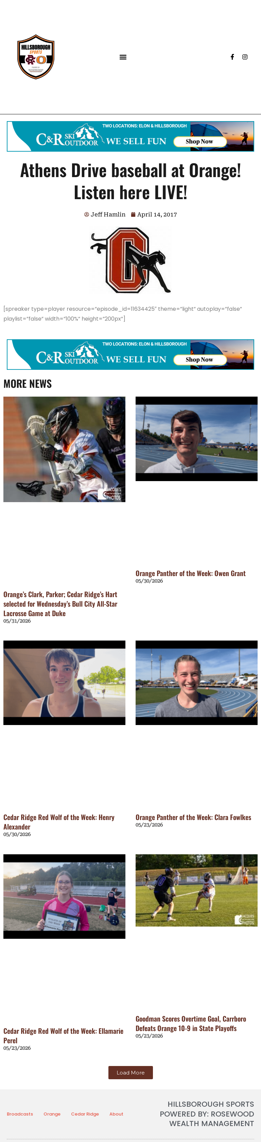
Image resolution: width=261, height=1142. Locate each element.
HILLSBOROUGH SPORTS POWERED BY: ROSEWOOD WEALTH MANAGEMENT (207, 1114)
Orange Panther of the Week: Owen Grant (191, 573)
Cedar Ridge (85, 1114)
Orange (52, 1114)
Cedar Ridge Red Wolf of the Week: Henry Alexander (59, 822)
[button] (122, 56)
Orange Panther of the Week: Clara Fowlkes (193, 817)
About (116, 1114)
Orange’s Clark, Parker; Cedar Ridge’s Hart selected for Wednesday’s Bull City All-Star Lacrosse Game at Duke (60, 603)
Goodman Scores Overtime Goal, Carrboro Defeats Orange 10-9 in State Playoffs (191, 1023)
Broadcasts (20, 1114)
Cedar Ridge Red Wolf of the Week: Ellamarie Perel (63, 1035)
